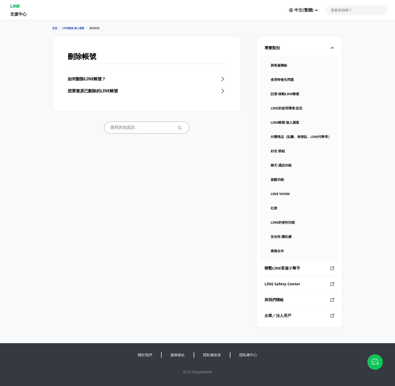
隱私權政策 (212, 354)
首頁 (54, 28)
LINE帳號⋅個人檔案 (73, 28)
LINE (15, 6)
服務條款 (177, 354)
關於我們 (145, 354)
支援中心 (18, 14)
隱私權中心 (248, 354)
